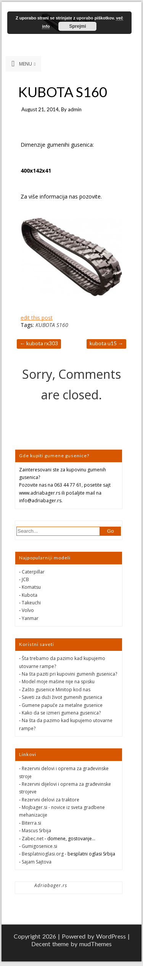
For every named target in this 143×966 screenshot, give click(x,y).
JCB (25, 579)
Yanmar (30, 618)
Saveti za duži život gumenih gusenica (62, 697)
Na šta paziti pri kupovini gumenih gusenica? (69, 674)
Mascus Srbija (36, 830)
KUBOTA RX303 (39, 343)
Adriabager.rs (50, 885)
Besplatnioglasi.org (43, 854)
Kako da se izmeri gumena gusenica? (61, 713)
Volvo (28, 610)
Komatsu (31, 587)
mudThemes (95, 943)
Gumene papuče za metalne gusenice (62, 705)
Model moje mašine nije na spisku (58, 681)
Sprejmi (77, 26)
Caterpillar (33, 572)
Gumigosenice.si (39, 846)
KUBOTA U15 (106, 343)
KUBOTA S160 (51, 324)
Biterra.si (31, 823)
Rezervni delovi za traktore (50, 799)
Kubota (29, 595)
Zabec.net (32, 838)
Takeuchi (31, 602)
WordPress (111, 936)
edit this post (37, 317)
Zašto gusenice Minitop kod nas (56, 689)
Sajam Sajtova (36, 862)
